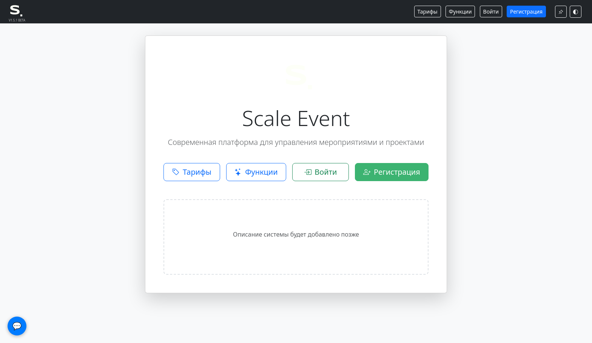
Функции (460, 11)
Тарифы (428, 11)
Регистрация (526, 11)
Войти (491, 11)
